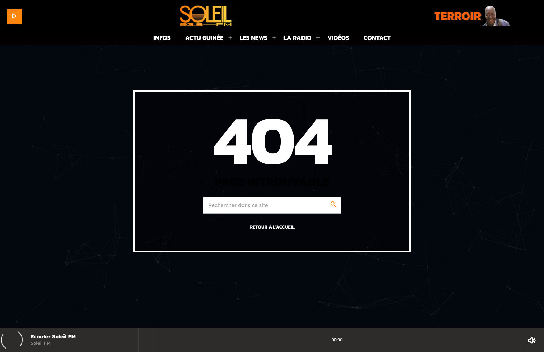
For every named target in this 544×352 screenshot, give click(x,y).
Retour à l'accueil (272, 227)
